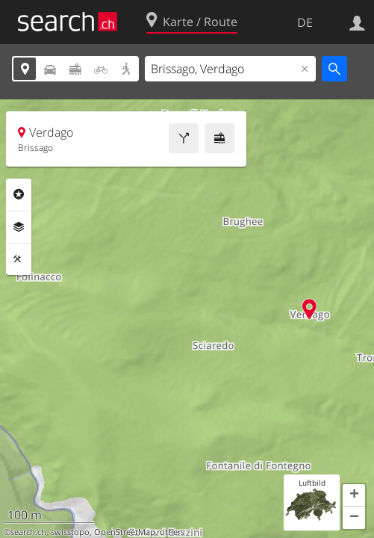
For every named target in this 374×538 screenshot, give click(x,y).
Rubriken (18, 194)
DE (305, 22)
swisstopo (70, 532)
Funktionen (18, 259)
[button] (354, 495)
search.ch (28, 532)
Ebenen (18, 227)
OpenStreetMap (124, 532)
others (172, 532)
